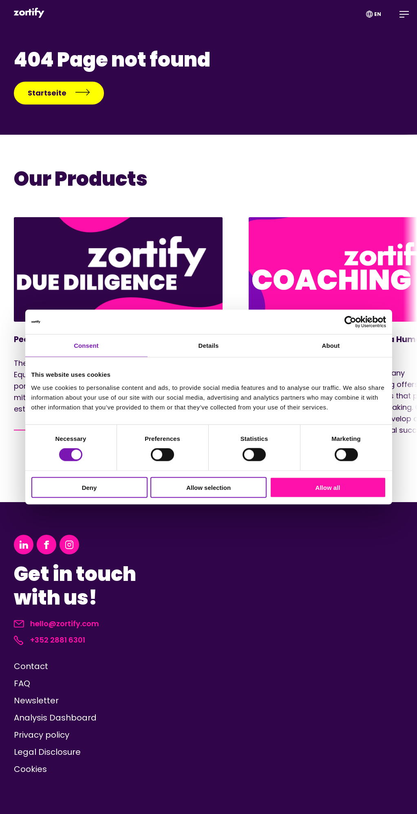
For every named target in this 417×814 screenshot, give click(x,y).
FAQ (22, 683)
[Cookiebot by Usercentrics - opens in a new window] (350, 322)
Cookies (30, 769)
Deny (89, 487)
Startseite (59, 93)
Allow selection (208, 487)
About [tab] (331, 345)
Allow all (328, 487)
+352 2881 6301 (49, 640)
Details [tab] (209, 345)
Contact (31, 666)
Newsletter (36, 700)
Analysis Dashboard (55, 717)
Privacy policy (41, 735)
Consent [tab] (86, 345)
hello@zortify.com (56, 624)
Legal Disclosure (47, 752)
